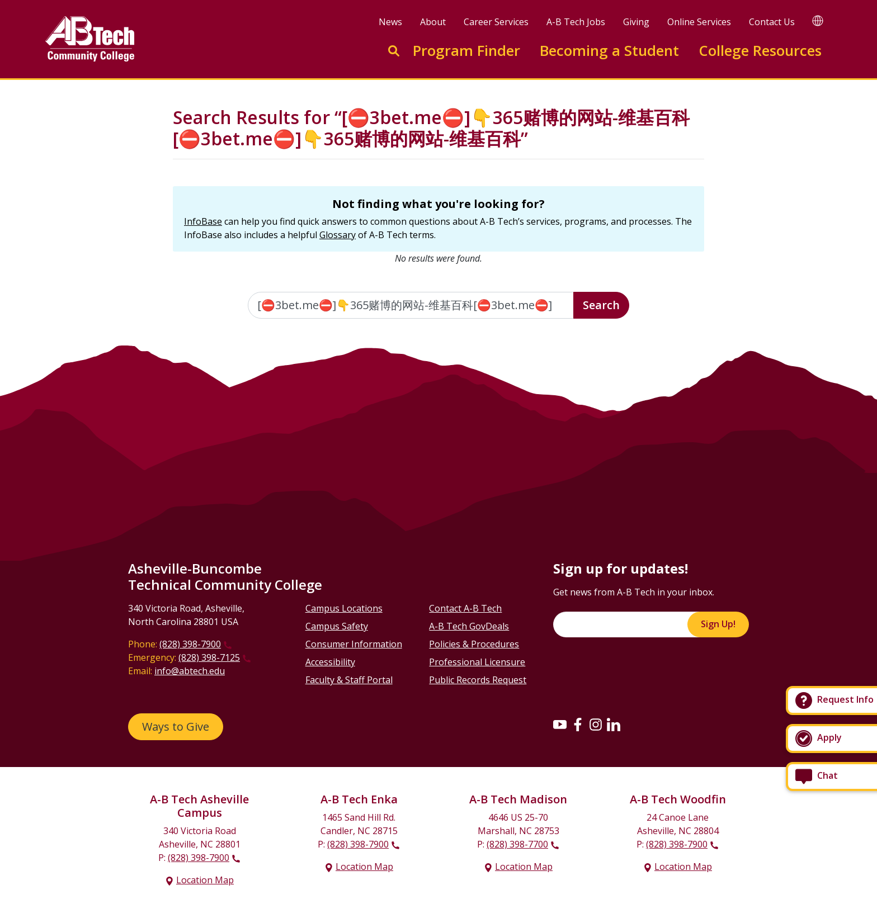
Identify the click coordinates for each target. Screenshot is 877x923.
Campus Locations (344, 608)
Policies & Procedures (474, 644)
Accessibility (330, 662)
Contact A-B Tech (465, 608)
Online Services (699, 22)
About (433, 22)
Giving (636, 22)
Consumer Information (353, 644)
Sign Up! (718, 624)
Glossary (337, 235)
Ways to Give (175, 726)
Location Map (205, 880)
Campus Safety (336, 626)
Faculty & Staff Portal (349, 680)
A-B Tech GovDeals (469, 626)
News (390, 22)
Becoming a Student (609, 50)
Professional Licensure (477, 662)
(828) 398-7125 (209, 657)
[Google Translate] (817, 20)
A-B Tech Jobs (575, 22)
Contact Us (772, 22)
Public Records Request (477, 680)
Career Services (496, 22)
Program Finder (466, 50)
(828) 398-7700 (517, 844)
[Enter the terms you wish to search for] (411, 305)
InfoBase (203, 221)
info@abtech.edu (189, 671)
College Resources (760, 50)
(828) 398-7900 (190, 644)
